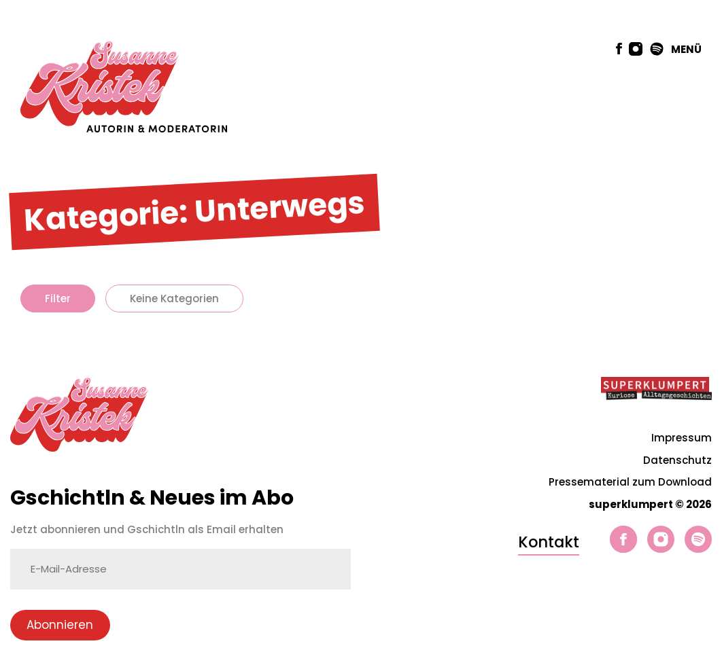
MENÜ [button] (686, 49)
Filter (58, 298)
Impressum (681, 438)
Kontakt (548, 542)
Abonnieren (60, 625)
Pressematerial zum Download (630, 482)
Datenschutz (677, 460)
